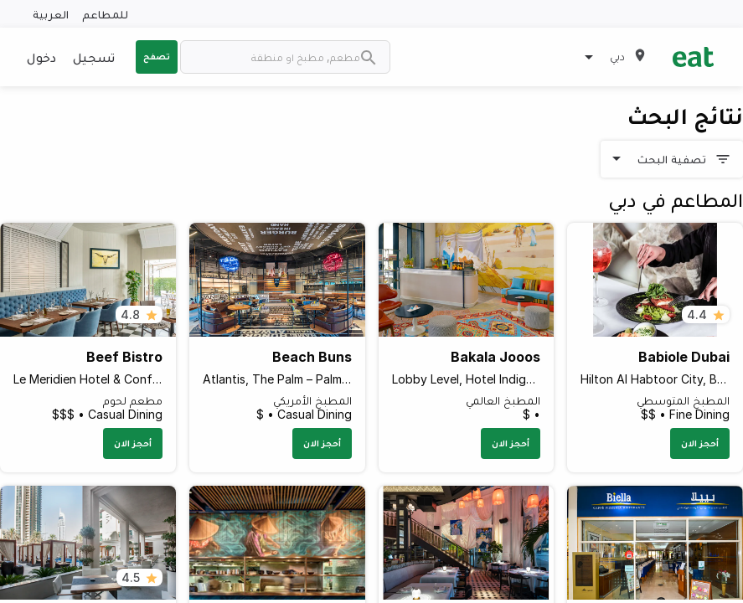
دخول (41, 57)
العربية (51, 14)
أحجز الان (700, 443)
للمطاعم (105, 14)
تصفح (156, 56)
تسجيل (94, 57)
